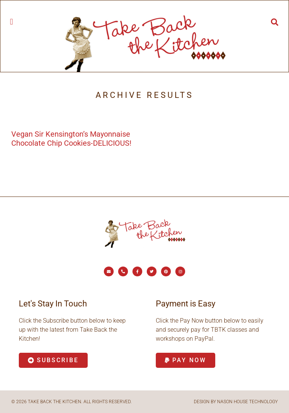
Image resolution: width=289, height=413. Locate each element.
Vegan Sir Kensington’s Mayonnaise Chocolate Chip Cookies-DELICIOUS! (71, 139)
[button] (11, 21)
